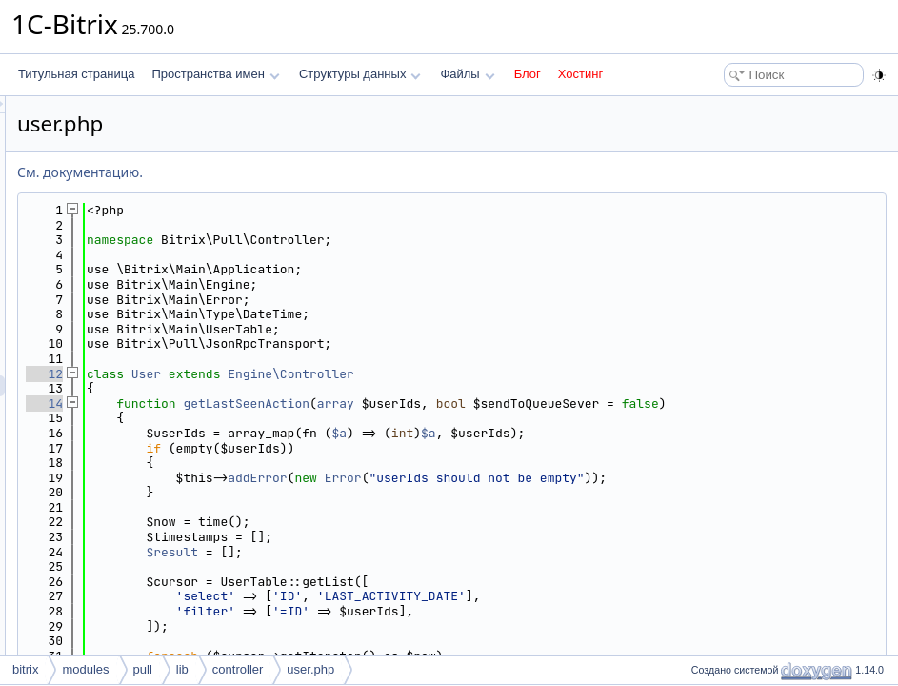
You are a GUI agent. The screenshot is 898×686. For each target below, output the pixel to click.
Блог (527, 74)
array (573, 403)
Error (581, 492)
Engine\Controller (529, 374)
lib (182, 669)
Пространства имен (215, 74)
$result (410, 566)
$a (577, 448)
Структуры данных (360, 74)
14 (282, 403)
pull (142, 669)
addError (495, 492)
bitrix (25, 669)
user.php (310, 669)
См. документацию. (318, 172)
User (384, 374)
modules (85, 669)
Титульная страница (76, 74)
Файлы (467, 74)
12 (282, 374)
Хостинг (580, 74)
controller (237, 669)
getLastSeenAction (484, 403)
